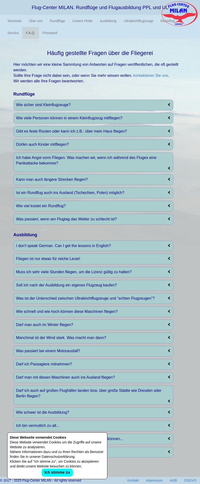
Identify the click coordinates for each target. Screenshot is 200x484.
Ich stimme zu (57, 472)
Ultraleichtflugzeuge (138, 21)
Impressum (154, 480)
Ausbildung (108, 21)
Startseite (14, 21)
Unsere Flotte (82, 21)
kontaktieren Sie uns (150, 75)
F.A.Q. (30, 33)
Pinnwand (50, 33)
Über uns (36, 21)
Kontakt (133, 480)
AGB (173, 480)
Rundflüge (57, 21)
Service (13, 33)
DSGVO (190, 480)
